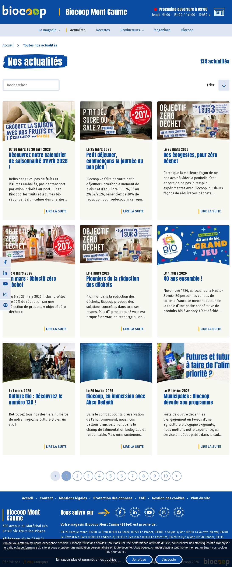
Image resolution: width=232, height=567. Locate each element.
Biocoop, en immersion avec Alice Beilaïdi (115, 399)
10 (165, 476)
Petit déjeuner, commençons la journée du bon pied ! (114, 161)
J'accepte (169, 559)
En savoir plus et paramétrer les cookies (86, 559)
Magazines (162, 30)
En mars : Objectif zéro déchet (33, 282)
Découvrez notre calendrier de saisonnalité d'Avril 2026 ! (38, 161)
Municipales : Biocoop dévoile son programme (188, 399)
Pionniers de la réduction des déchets (112, 282)
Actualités (77, 30)
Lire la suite (57, 211)
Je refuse (139, 559)
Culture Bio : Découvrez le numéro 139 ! (35, 399)
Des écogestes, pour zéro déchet (190, 158)
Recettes (103, 30)
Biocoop (187, 30)
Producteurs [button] (130, 30)
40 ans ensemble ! (183, 279)
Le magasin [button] (47, 30)
